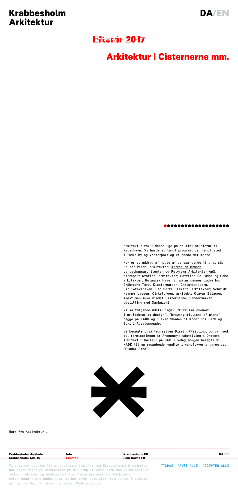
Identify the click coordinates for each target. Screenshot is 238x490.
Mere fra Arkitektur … (28, 432)
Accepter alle (215, 466)
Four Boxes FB (134, 458)
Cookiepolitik (88, 483)
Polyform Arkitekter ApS (193, 272)
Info (69, 454)
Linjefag (72, 458)
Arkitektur (31, 22)
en (222, 13)
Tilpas (167, 466)
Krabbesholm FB (136, 454)
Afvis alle (188, 466)
